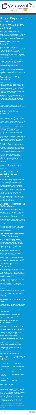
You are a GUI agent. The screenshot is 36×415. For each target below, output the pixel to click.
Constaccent (8, 412)
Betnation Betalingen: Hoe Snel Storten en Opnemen (12, 403)
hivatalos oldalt (17, 400)
